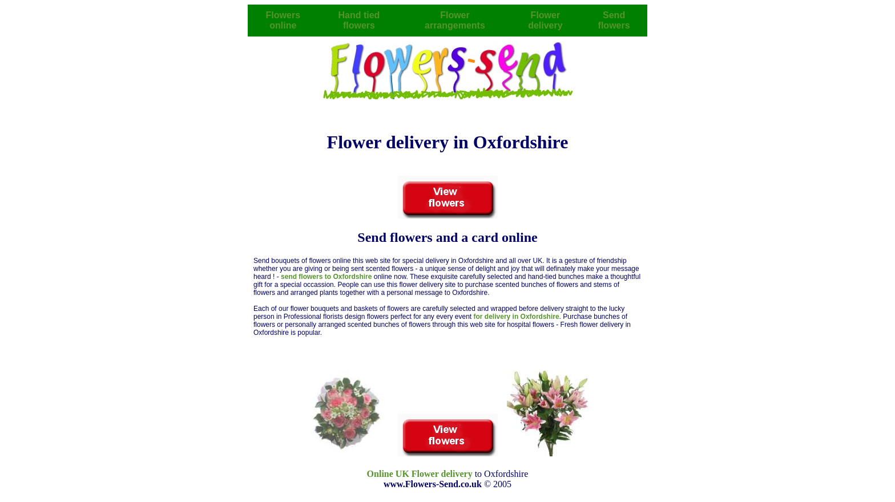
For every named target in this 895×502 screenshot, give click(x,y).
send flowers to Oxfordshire (327, 277)
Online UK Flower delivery (420, 474)
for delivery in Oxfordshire (516, 317)
